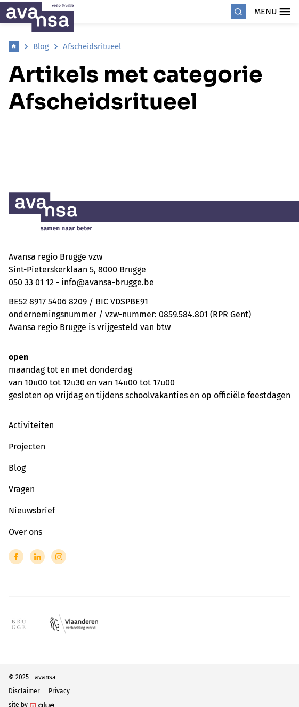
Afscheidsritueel (92, 46)
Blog (41, 46)
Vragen (22, 489)
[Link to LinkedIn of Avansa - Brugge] (37, 556)
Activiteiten (31, 425)
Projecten (27, 446)
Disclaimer (24, 691)
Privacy (59, 691)
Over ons (25, 532)
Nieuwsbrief (32, 510)
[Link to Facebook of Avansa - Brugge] (16, 556)
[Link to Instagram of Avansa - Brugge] (58, 556)
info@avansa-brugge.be (107, 282)
